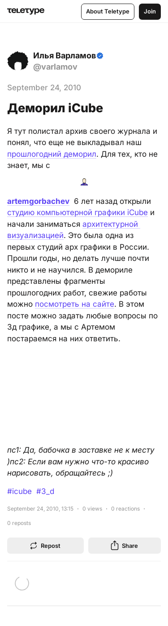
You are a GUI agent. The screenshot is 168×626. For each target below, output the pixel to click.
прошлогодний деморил (51, 154)
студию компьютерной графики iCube (77, 212)
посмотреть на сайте (74, 304)
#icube (19, 491)
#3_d (45, 491)
